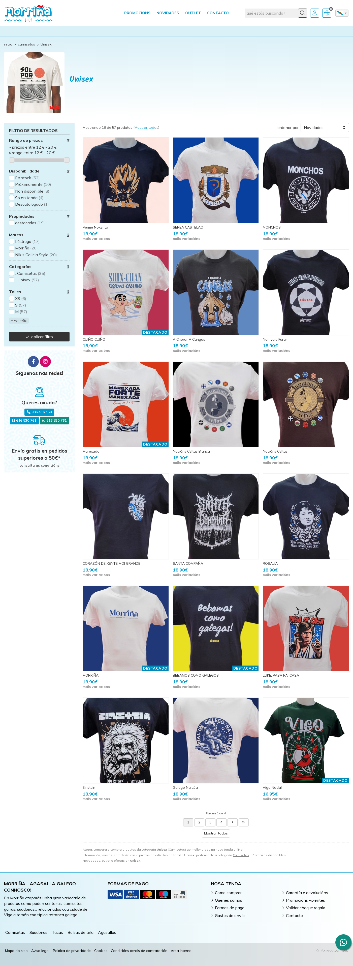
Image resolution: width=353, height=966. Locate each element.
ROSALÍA (270, 563)
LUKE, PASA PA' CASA (281, 675)
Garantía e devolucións (307, 892)
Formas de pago (229, 907)
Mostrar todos (146, 127)
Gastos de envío (230, 915)
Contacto (294, 915)
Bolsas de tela (80, 932)
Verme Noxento (95, 227)
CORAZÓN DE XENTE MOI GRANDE (111, 563)
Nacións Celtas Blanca (191, 451)
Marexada (91, 451)
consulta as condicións (39, 465)
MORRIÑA (91, 675)
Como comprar (228, 892)
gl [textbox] (340, 13)
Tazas (57, 932)
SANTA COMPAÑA (188, 563)
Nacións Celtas (275, 451)
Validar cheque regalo (305, 907)
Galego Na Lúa (185, 787)
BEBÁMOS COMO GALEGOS (196, 675)
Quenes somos (228, 900)
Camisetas (241, 855)
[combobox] (341, 13)
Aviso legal (40, 950)
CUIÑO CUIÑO (94, 339)
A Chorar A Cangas (189, 339)
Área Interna (181, 950)
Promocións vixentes (305, 900)
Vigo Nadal (272, 787)
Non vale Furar (275, 339)
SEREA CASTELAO (188, 227)
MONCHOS (272, 227)
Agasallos (107, 932)
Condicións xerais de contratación (139, 950)
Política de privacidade (72, 950)
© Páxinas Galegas (332, 951)
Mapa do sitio (16, 950)
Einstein (89, 787)
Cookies (100, 950)
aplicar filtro (42, 336)
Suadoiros (38, 932)
